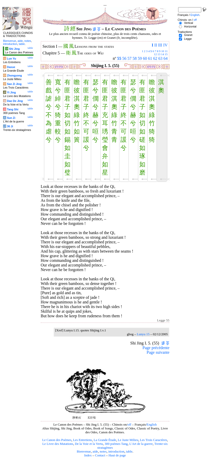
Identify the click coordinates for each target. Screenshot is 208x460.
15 (166, 54)
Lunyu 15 (143, 334)
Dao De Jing (15, 100)
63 (160, 58)
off (129, 424)
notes (103, 451)
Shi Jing (14, 48)
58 (135, 58)
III (160, 45)
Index (88, 455)
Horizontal (190, 26)
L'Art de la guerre (141, 444)
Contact (100, 455)
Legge (188, 38)
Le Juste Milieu (128, 440)
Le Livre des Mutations (57, 444)
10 (162, 51)
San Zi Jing (14, 83)
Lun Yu (11, 58)
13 (159, 54)
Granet (188, 34)
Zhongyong (14, 75)
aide (95, 451)
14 (162, 54)
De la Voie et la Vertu (89, 444)
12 (155, 54)
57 (129, 58)
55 (119, 58)
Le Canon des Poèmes (56, 440)
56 (124, 58)
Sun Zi (11, 117)
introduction (116, 451)
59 (140, 58)
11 (166, 51)
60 (145, 58)
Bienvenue (84, 451)
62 (155, 58)
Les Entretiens (82, 440)
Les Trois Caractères (153, 440)
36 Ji (10, 126)
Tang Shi (12, 109)
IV (165, 45)
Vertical (188, 22)
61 (150, 58)
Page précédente (156, 348)
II (155, 45)
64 (165, 58)
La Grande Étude (105, 440)
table (129, 451)
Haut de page (117, 455)
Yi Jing (11, 92)
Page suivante (158, 352)
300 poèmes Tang (116, 444)
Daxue (11, 67)
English (152, 424)
